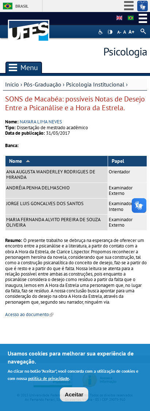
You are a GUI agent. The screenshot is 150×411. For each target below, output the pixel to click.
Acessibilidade (101, 32)
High (109, 32)
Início (12, 84)
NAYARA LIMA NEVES (41, 122)
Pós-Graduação (42, 84)
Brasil (21, 6)
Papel (118, 161)
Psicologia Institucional (95, 84)
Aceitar (74, 394)
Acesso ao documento (29, 314)
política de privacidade (48, 378)
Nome (19, 161)
